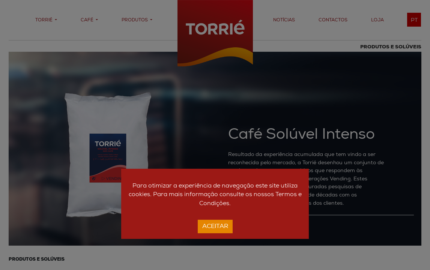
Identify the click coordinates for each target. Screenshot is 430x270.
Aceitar (215, 227)
